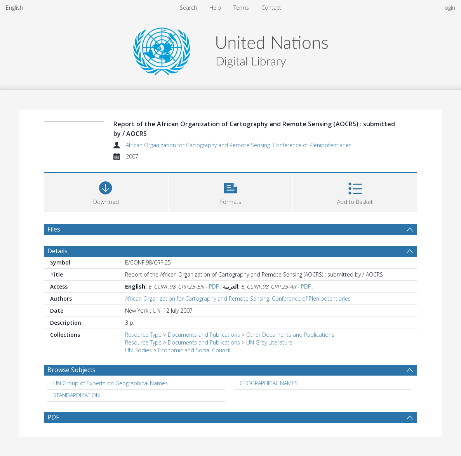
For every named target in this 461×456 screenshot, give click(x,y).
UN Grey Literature (269, 342)
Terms (241, 7)
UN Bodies (138, 350)
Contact (271, 7)
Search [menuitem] (188, 7)
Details (57, 251)
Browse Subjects (71, 369)
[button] (230, 191)
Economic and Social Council (194, 350)
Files (53, 229)
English (14, 7)
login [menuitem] (449, 7)
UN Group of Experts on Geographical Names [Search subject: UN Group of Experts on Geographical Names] (110, 383)
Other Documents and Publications (290, 334)
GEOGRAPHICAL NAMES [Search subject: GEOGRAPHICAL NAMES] (269, 383)
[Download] (106, 191)
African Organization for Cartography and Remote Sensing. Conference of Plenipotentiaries (238, 145)
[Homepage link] (230, 49)
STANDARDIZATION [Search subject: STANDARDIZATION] (76, 395)
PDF (214, 286)
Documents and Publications (204, 334)
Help (215, 7)
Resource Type (143, 334)
